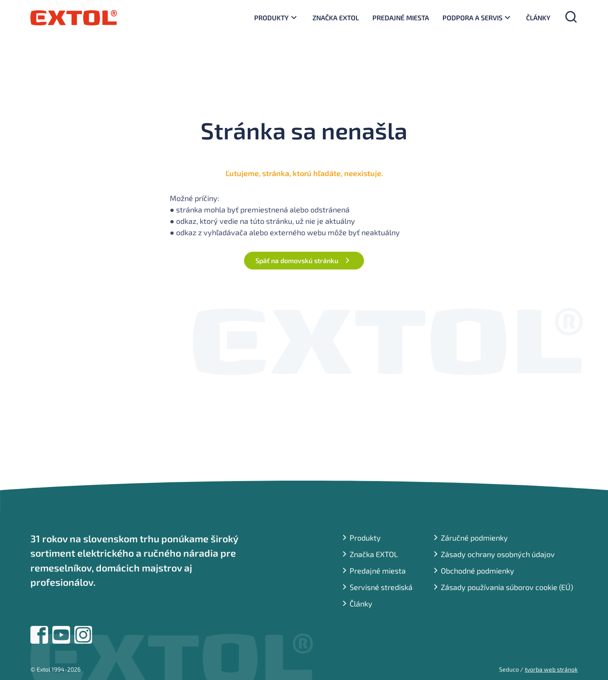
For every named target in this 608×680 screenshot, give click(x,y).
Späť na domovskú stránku (296, 260)
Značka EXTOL (335, 18)
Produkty (271, 18)
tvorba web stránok (551, 669)
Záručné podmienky (474, 537)
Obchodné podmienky (477, 570)
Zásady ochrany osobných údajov (498, 554)
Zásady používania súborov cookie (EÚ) (507, 587)
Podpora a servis (472, 18)
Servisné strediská (381, 587)
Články (538, 18)
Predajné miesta (400, 18)
